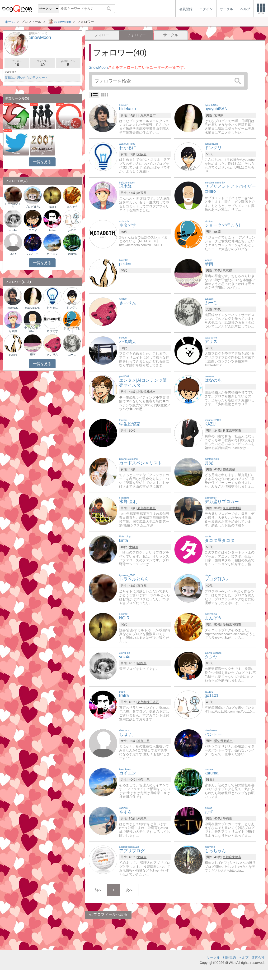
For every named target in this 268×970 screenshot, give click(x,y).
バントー (32, 253)
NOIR (52, 206)
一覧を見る (42, 162)
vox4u (13, 230)
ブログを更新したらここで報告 (16, 126)
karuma (71, 253)
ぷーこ (72, 354)
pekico (13, 354)
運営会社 (258, 957)
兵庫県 (227, 430)
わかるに (52, 307)
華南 (33, 354)
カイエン (52, 253)
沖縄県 (141, 818)
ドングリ (72, 307)
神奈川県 (229, 469)
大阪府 (141, 154)
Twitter (16, 153)
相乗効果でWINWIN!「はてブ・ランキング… (68, 124)
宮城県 (218, 115)
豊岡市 (236, 430)
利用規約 (229, 957)
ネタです (52, 331)
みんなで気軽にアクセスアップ (42, 126)
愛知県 (227, 624)
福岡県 (141, 663)
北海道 (141, 391)
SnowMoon (98, 67)
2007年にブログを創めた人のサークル (42, 150)
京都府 (227, 857)
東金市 (151, 115)
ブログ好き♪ (33, 206)
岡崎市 (236, 624)
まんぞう (72, 206)
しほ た (13, 253)
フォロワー (42, 63)
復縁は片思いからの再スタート (26, 77)
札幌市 (151, 391)
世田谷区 (152, 702)
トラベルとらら (13, 205)
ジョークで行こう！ (72, 330)
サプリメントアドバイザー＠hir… (32, 328)
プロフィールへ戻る (110, 914)
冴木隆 (13, 331)
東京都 (227, 270)
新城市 (228, 741)
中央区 (236, 508)
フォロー (101, 35)
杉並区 (151, 508)
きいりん (52, 354)
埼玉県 (141, 193)
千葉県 (141, 115)
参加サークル (68, 63)
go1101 (71, 230)
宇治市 (236, 857)
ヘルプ (244, 957)
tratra (52, 230)
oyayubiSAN (32, 307)
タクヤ (32, 230)
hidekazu (13, 307)
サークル (170, 35)
